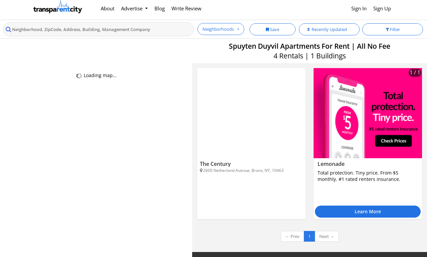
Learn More (368, 211)
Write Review (186, 8)
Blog (159, 8)
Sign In (359, 8)
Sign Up (382, 8)
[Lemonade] (368, 113)
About (107, 8)
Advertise (132, 8)
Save (272, 29)
